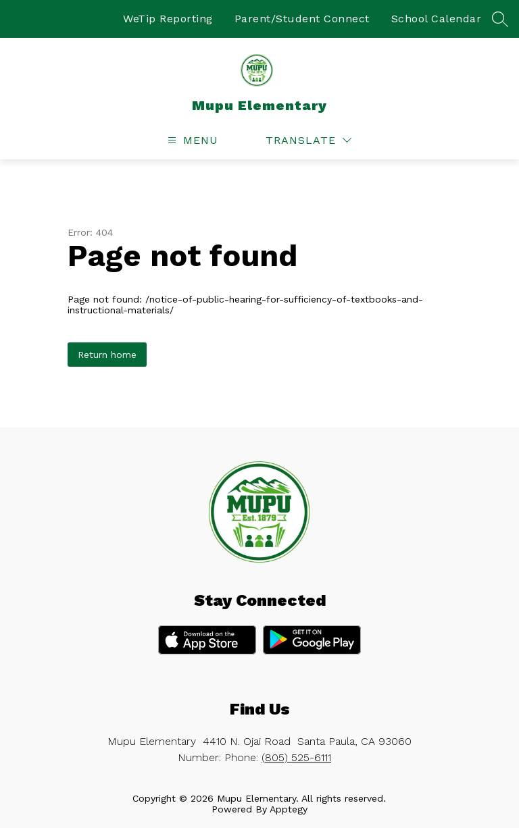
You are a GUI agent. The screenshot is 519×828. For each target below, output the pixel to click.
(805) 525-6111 (296, 757)
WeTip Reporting (168, 18)
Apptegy (288, 809)
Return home (107, 354)
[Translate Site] (308, 140)
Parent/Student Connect (302, 18)
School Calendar (436, 18)
